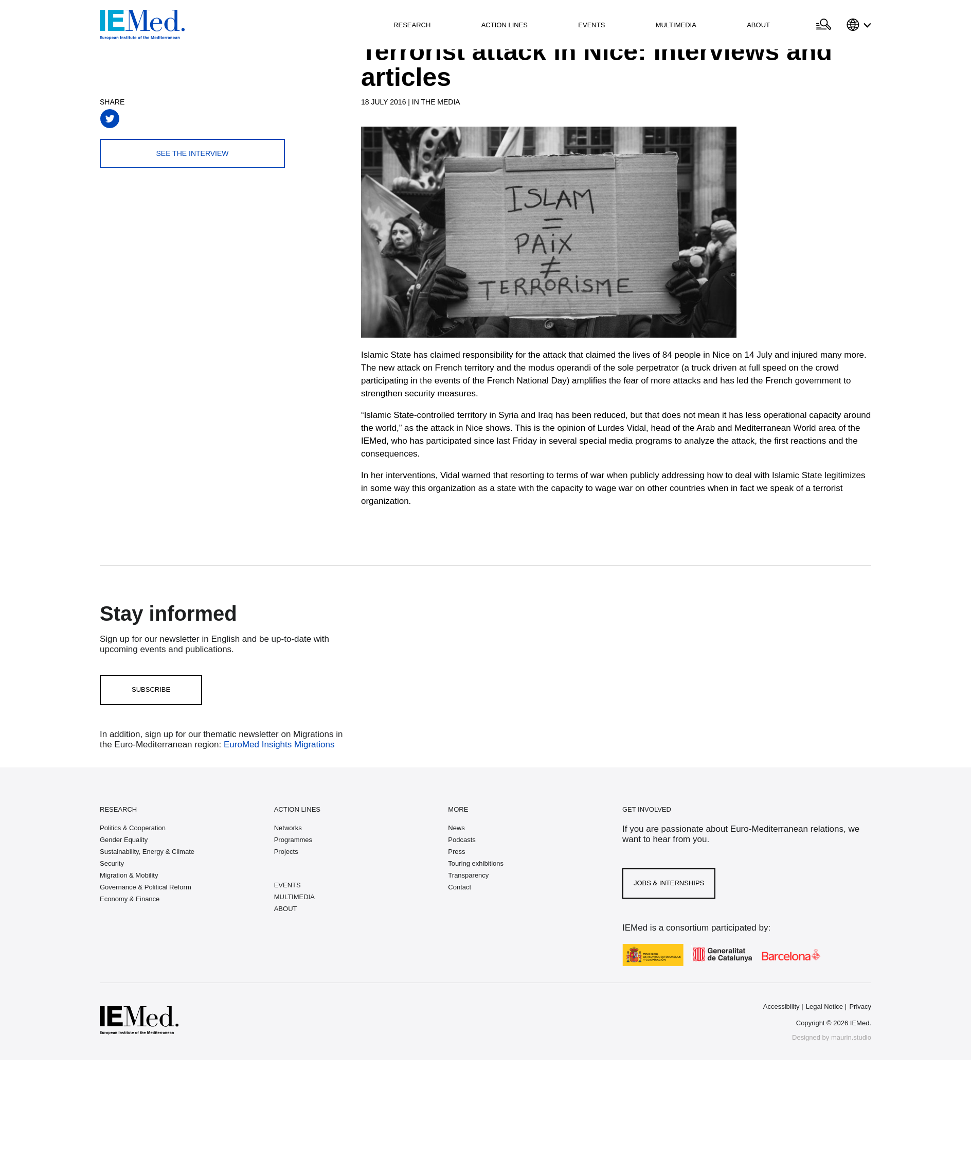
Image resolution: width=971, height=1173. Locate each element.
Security (112, 863)
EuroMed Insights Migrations (277, 744)
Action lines (504, 25)
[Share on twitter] (110, 119)
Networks (288, 828)
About (758, 25)
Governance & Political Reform (145, 887)
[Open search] (823, 25)
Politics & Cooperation (133, 828)
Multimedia (676, 25)
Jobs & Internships (669, 883)
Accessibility (781, 1006)
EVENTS (287, 885)
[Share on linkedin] (182, 119)
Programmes (293, 840)
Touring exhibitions (476, 863)
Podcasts (461, 840)
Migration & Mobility (129, 875)
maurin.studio (851, 1037)
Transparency (468, 875)
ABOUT (285, 909)
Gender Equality (124, 840)
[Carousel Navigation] (371, 243)
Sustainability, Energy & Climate (147, 851)
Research (411, 25)
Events (591, 25)
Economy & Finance (129, 899)
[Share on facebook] (134, 119)
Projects (286, 851)
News (456, 828)
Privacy (860, 1006)
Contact (459, 887)
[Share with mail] (206, 119)
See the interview (192, 153)
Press (456, 851)
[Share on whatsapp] (158, 119)
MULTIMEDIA (294, 897)
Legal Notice (824, 1006)
